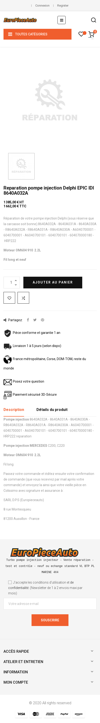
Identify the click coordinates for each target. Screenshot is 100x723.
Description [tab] (14, 409)
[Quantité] (12, 282)
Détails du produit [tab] (52, 409)
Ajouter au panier (53, 282)
